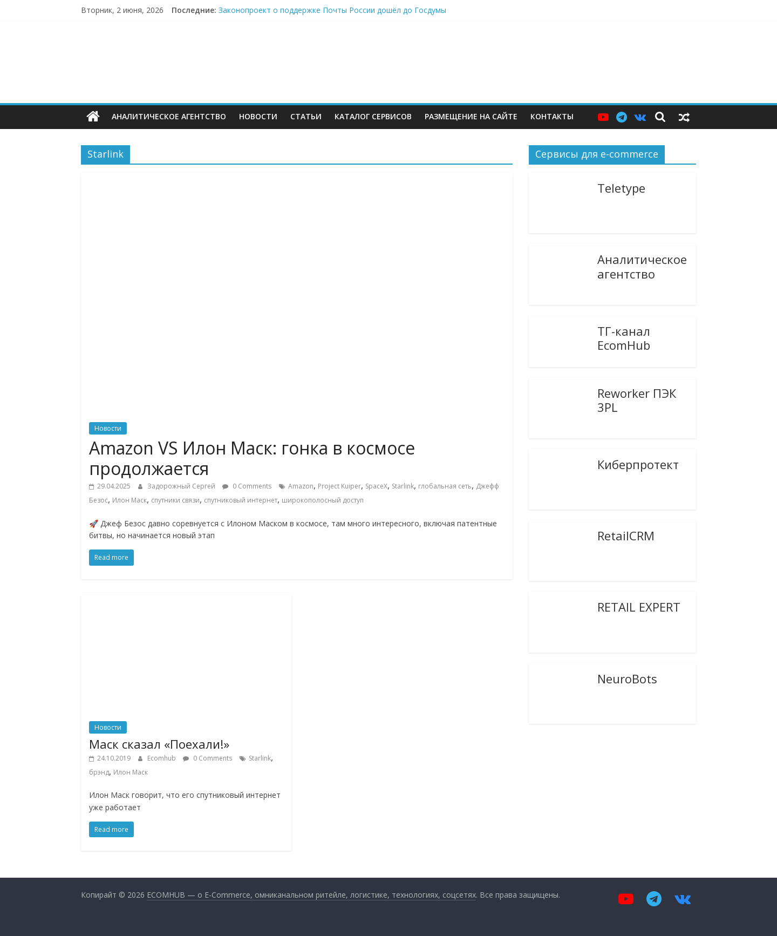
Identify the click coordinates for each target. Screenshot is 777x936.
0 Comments (246, 486)
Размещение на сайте (471, 116)
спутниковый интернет (240, 500)
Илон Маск (129, 500)
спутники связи (175, 500)
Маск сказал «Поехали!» (159, 744)
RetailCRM (626, 534)
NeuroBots (627, 678)
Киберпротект (638, 463)
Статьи (306, 116)
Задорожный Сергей (182, 486)
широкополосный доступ (323, 500)
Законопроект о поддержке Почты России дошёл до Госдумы (332, 10)
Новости (258, 116)
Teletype (621, 187)
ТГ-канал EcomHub (623, 337)
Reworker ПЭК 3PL (636, 400)
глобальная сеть (445, 486)
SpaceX (376, 486)
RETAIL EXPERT (638, 606)
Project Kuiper (339, 486)
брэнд (99, 772)
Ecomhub (162, 758)
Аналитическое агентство (169, 116)
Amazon (300, 486)
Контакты (552, 116)
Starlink (403, 486)
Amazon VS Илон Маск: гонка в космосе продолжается (252, 458)
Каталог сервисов (373, 116)
